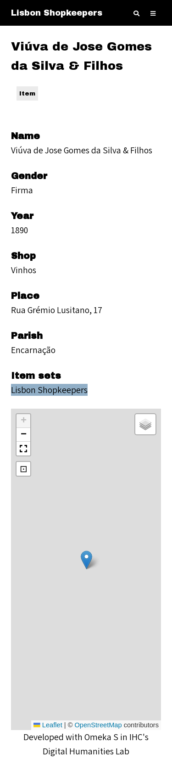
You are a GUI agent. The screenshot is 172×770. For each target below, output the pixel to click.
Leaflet (47, 725)
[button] (86, 560)
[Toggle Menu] (153, 14)
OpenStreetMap (98, 725)
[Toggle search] (136, 14)
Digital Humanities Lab (86, 751)
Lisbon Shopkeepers (56, 12)
